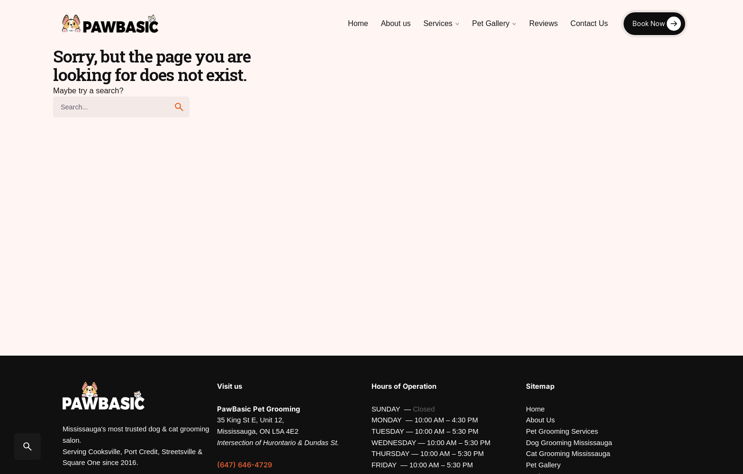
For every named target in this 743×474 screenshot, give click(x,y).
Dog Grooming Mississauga (569, 443)
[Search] (27, 446)
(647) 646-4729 (244, 465)
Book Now (649, 23)
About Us (540, 420)
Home (535, 409)
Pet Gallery (543, 465)
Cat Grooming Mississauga (568, 453)
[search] (179, 107)
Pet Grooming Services (562, 431)
